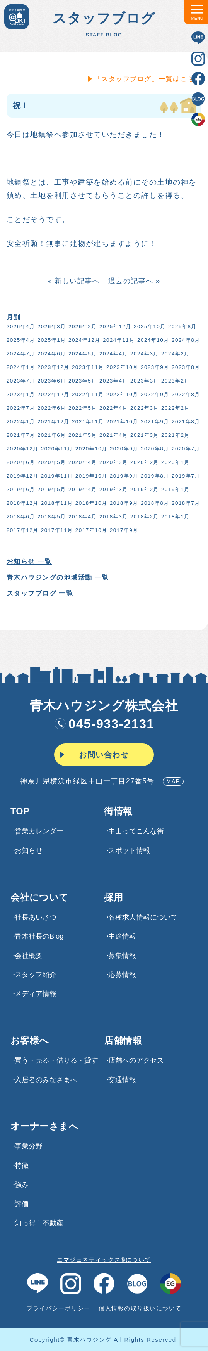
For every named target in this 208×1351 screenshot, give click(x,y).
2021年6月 (50, 435)
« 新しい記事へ (72, 281)
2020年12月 (21, 449)
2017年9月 (122, 530)
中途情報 (122, 936)
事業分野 (29, 1146)
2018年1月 (174, 517)
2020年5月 (50, 462)
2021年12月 (52, 421)
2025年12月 (114, 326)
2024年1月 (19, 367)
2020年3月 (112, 462)
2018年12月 (21, 503)
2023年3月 (143, 381)
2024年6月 (50, 354)
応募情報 (122, 974)
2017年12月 (21, 530)
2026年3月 (50, 326)
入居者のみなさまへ (46, 1080)
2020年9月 (122, 449)
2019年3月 (112, 489)
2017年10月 (90, 530)
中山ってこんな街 (136, 831)
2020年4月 (81, 462)
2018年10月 (90, 503)
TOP (19, 811)
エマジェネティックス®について (104, 1259)
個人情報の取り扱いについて (140, 1308)
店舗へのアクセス (136, 1060)
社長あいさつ (35, 917)
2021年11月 (86, 421)
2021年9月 (153, 421)
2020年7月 (184, 449)
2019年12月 (21, 476)
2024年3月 (143, 354)
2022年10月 (121, 394)
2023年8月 (184, 367)
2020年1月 (174, 462)
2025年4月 (19, 340)
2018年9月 (122, 503)
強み (22, 1184)
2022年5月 (81, 408)
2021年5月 (81, 435)
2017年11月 (55, 530)
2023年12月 (52, 367)
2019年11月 (55, 476)
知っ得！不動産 (39, 1223)
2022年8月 (184, 394)
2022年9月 (153, 394)
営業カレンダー (39, 831)
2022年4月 (112, 408)
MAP (173, 781)
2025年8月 (181, 326)
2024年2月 (174, 354)
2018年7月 (184, 503)
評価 (22, 1204)
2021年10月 (121, 421)
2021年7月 (19, 435)
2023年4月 (112, 381)
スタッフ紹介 (35, 974)
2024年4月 (112, 354)
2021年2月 (174, 435)
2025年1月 (50, 340)
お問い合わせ (104, 754)
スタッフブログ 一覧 (38, 593)
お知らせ (29, 850)
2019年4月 (81, 489)
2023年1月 (19, 394)
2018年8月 (153, 503)
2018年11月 (55, 503)
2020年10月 (90, 449)
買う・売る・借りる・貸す (56, 1060)
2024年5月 (81, 354)
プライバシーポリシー (58, 1308)
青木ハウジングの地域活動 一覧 (56, 577)
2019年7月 (184, 476)
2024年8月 (184, 340)
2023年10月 (121, 367)
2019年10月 (90, 476)
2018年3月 (112, 517)
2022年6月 (50, 408)
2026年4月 (19, 326)
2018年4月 (81, 517)
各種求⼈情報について (143, 917)
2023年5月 (81, 381)
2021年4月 (112, 435)
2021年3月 (143, 435)
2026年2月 (81, 326)
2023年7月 (19, 381)
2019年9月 (122, 476)
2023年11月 (86, 367)
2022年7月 (19, 408)
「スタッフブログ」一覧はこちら (146, 79)
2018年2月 (143, 517)
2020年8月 (153, 449)
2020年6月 (19, 462)
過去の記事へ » (133, 281)
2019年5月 (50, 489)
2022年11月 (86, 394)
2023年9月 (153, 367)
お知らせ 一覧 (27, 561)
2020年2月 (143, 462)
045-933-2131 (104, 724)
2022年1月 (19, 421)
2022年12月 (52, 394)
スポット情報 (129, 850)
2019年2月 (143, 489)
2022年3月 (143, 408)
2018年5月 (50, 517)
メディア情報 (35, 993)
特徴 (22, 1165)
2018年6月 (19, 517)
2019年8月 (153, 476)
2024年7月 (19, 354)
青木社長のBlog (39, 936)
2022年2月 (174, 408)
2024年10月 (152, 340)
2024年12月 (83, 340)
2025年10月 (148, 326)
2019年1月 (174, 489)
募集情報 (122, 955)
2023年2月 (174, 381)
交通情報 (122, 1080)
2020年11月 (55, 449)
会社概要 (29, 955)
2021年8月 (184, 421)
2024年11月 (117, 340)
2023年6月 (50, 381)
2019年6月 (19, 489)
